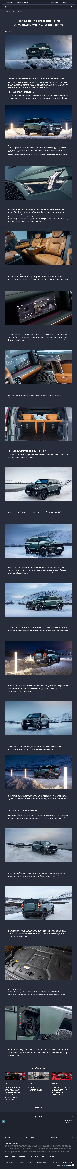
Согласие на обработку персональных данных (61, 1162)
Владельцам (53, 1137)
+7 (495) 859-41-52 (69, 1122)
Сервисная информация (48, 1156)
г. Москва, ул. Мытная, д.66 (21, 2)
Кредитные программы (18, 1156)
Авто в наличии (6, 1130)
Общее (6, 1156)
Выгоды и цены (33, 1156)
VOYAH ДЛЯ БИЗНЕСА (25, 1130)
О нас (73, 1137)
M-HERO (15, 1130)
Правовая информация (42, 1162)
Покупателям (30, 1137)
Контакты (37, 1130)
